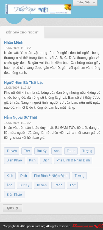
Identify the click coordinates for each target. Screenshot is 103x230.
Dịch (46, 160)
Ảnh (57, 151)
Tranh (71, 151)
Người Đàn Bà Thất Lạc (23, 82)
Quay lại (12, 208)
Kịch (32, 160)
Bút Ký (41, 151)
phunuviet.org (36, 226)
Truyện (12, 151)
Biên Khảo (14, 160)
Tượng (87, 151)
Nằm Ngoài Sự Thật (20, 117)
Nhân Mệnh (13, 42)
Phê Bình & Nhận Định (73, 160)
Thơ (27, 151)
